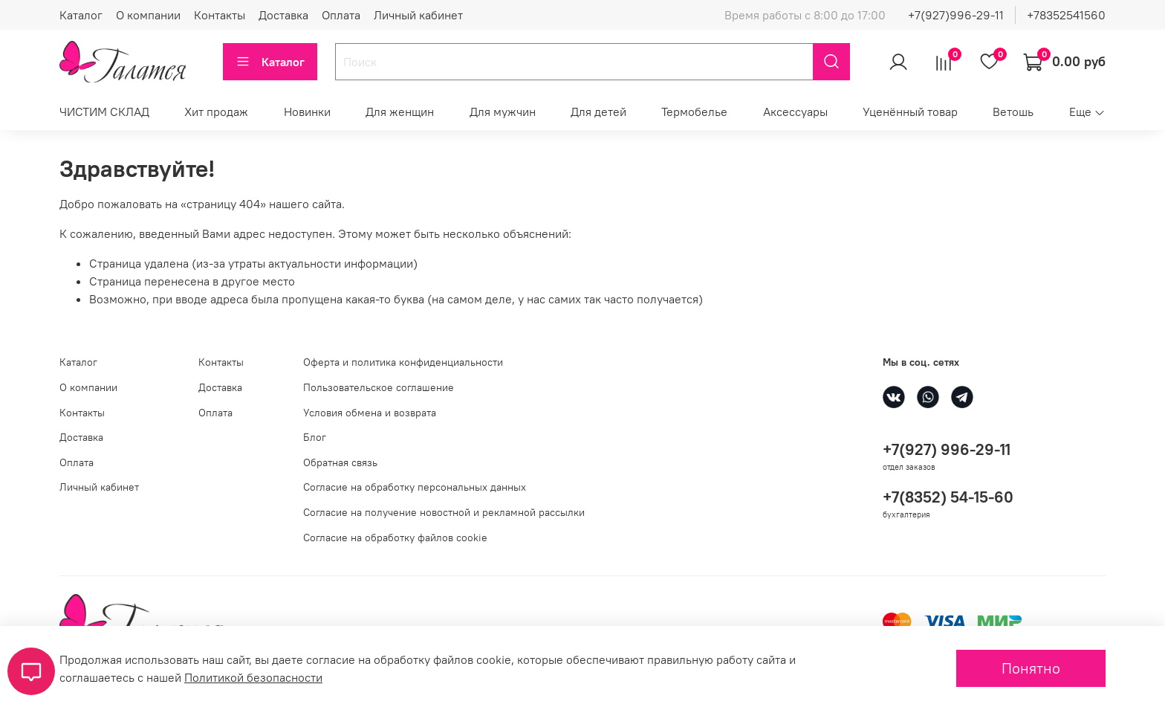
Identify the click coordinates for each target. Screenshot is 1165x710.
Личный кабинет (418, 14)
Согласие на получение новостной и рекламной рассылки (444, 512)
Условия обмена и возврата (369, 412)
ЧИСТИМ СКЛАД (104, 111)
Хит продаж (216, 111)
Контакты (219, 14)
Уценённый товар (910, 111)
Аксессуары (795, 111)
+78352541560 (1066, 14)
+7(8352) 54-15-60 (948, 497)
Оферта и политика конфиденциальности (403, 362)
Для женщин (400, 111)
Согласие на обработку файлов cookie (395, 537)
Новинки (307, 111)
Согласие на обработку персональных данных (414, 487)
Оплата (341, 14)
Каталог (81, 14)
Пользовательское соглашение (378, 387)
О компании (148, 14)
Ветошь (1013, 111)
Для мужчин (503, 111)
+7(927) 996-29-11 (946, 449)
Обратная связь (340, 462)
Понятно (1031, 668)
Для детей (598, 111)
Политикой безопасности (253, 677)
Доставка (283, 14)
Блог (314, 437)
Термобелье (694, 111)
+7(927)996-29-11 (956, 14)
